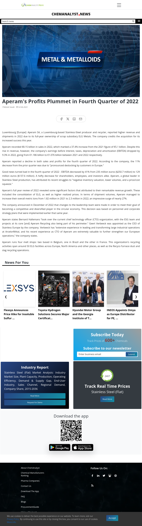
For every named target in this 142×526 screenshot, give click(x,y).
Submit (131, 354)
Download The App (30, 491)
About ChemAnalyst (30, 467)
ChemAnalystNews (71, 14)
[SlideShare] (109, 475)
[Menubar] (119, 5)
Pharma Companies (30, 480)
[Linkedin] (98, 475)
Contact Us (26, 486)
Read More (107, 399)
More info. (11, 522)
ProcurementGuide (30, 507)
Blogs (23, 501)
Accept (112, 518)
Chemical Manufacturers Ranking (32, 474)
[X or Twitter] (104, 475)
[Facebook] (92, 475)
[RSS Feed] (92, 485)
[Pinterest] (115, 475)
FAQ (23, 496)
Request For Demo (34, 402)
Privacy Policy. (13, 519)
